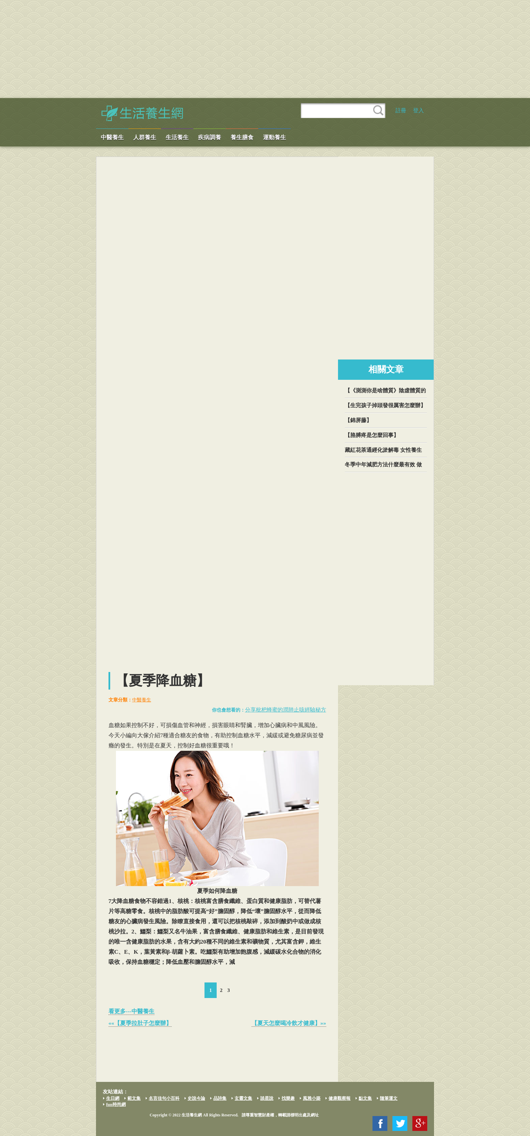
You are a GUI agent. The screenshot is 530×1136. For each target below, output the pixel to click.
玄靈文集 (243, 1098)
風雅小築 (311, 1098)
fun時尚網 (116, 1104)
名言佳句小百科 (164, 1098)
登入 (418, 110)
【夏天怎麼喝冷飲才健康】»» (288, 1023)
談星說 (266, 1098)
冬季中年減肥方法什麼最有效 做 (383, 464)
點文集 (365, 1098)
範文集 (134, 1098)
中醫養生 (112, 137)
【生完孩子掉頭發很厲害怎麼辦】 (385, 405)
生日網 (112, 1098)
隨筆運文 (388, 1098)
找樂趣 (288, 1098)
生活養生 (177, 137)
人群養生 (144, 137)
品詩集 (219, 1098)
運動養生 (274, 137)
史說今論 (196, 1098)
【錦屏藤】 (358, 420)
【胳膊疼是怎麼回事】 (372, 435)
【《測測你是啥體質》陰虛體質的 (385, 390)
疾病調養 (209, 137)
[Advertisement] (265, 49)
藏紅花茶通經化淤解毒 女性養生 (383, 450)
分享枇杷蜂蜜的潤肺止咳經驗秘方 (285, 710)
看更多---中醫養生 (131, 1011)
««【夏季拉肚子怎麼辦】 (140, 1023)
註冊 (400, 110)
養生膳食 (242, 137)
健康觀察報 (340, 1098)
